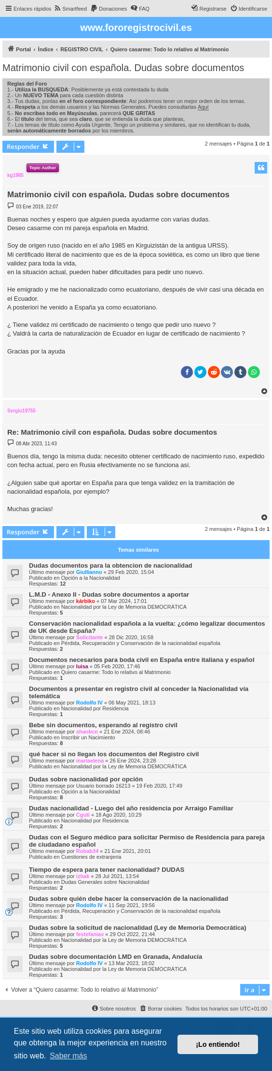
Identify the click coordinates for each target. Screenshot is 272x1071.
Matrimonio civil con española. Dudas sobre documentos (123, 67)
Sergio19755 (21, 410)
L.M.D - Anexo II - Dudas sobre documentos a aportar (109, 594)
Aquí (203, 107)
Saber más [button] (68, 1056)
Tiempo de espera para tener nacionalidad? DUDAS (106, 869)
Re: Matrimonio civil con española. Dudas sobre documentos (112, 432)
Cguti (83, 815)
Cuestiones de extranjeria (91, 857)
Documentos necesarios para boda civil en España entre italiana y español (142, 659)
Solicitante (89, 637)
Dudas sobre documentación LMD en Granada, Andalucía (115, 956)
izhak (83, 876)
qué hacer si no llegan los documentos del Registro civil (114, 754)
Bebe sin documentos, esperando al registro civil (103, 725)
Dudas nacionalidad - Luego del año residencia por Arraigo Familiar (131, 808)
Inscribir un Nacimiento (88, 737)
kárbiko (85, 601)
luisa (82, 666)
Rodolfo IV (89, 702)
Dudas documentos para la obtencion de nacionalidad (110, 565)
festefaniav (90, 934)
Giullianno (89, 572)
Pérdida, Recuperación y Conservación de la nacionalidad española (140, 643)
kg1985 (15, 175)
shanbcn (87, 731)
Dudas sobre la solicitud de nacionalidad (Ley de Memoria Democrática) (137, 927)
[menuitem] (70, 9)
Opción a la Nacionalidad (90, 578)
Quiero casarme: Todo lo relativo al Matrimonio (116, 672)
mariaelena (90, 760)
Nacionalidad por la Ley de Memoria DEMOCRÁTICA (124, 607)
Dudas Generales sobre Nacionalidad (105, 882)
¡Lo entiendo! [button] (218, 1044)
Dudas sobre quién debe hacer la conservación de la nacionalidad (128, 898)
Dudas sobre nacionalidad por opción (86, 779)
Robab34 (87, 851)
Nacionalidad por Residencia (95, 708)
